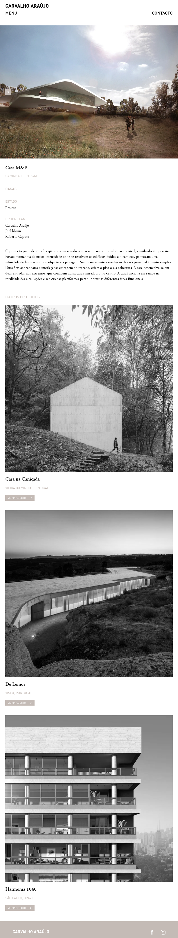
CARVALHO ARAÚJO (27, 6)
